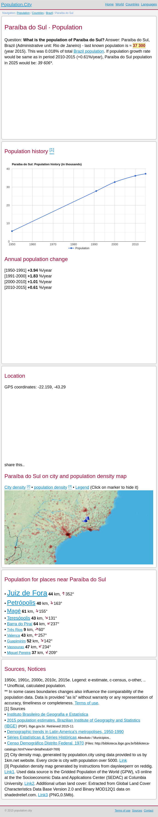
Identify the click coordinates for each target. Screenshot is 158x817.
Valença (13, 635)
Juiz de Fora (27, 593)
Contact (148, 810)
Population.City (16, 4)
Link (123, 760)
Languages (149, 4)
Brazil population (89, 51)
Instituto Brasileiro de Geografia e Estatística (47, 714)
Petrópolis (21, 602)
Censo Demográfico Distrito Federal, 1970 (45, 743)
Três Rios (15, 630)
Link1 (9, 772)
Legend (82, 487)
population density (50, 487)
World (120, 4)
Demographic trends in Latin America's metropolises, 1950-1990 (65, 731)
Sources (137, 810)
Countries (132, 4)
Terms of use (86, 703)
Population (23, 13)
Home (109, 4)
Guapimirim (16, 641)
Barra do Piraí (19, 624)
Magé (14, 611)
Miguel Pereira (19, 653)
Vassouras (15, 647)
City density (15, 487)
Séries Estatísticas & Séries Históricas (42, 737)
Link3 (43, 795)
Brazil (49, 13)
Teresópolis (18, 618)
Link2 (29, 783)
